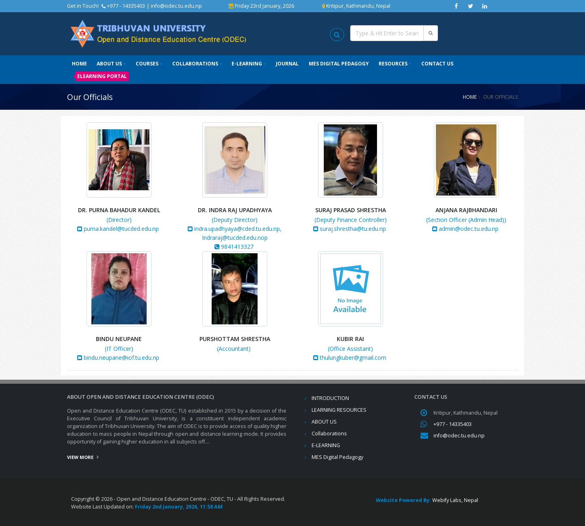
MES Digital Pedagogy (339, 63)
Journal (287, 63)
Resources (393, 63)
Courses (147, 63)
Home (79, 63)
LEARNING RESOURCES (339, 409)
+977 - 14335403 (452, 424)
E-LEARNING (247, 63)
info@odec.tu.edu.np (176, 5)
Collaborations (195, 63)
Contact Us (437, 63)
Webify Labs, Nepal (455, 500)
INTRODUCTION (330, 398)
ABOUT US (109, 63)
